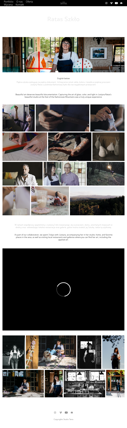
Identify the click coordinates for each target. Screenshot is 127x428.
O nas (19, 1)
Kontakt (20, 4)
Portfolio (8, 1)
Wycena (8, 4)
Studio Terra (68, 419)
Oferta (29, 1)
